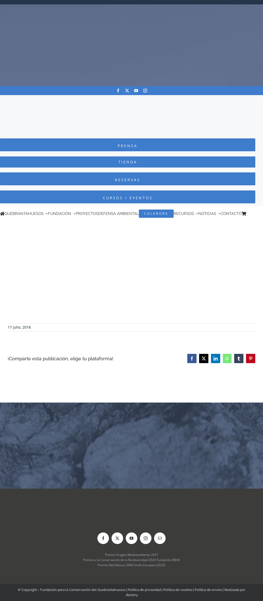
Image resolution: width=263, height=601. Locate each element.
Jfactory (131, 595)
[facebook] (118, 91)
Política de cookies (177, 590)
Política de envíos (208, 590)
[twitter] (127, 91)
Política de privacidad (144, 590)
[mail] (160, 538)
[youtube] (136, 91)
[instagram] (145, 91)
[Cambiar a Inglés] (255, 213)
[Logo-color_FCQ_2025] (131, 100)
